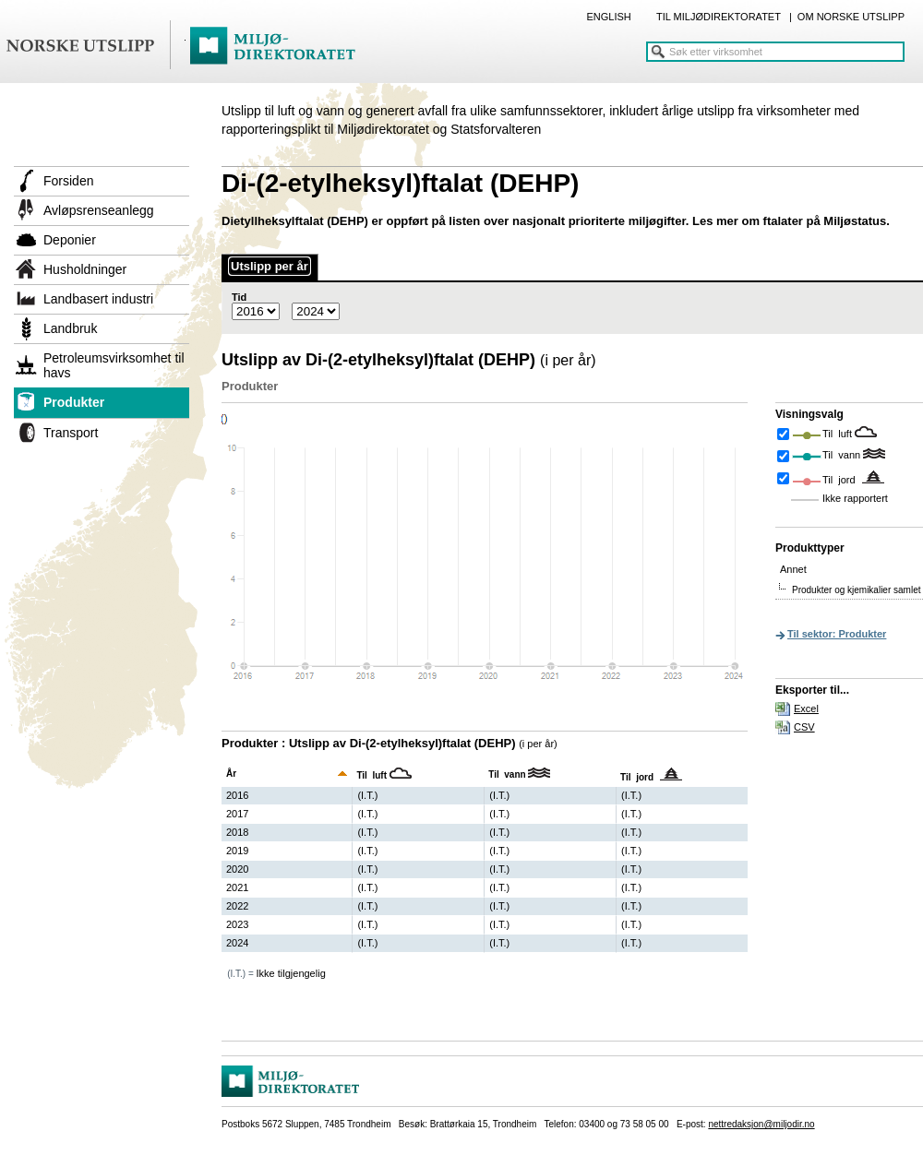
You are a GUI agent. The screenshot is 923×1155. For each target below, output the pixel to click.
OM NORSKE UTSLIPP (851, 16)
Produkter (73, 402)
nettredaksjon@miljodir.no (761, 1124)
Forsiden (68, 180)
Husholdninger (84, 269)
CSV (804, 726)
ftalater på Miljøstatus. (826, 221)
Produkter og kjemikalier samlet (856, 590)
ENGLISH (608, 16)
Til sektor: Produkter (836, 633)
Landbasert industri (98, 299)
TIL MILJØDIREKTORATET (718, 16)
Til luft (838, 433)
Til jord (840, 479)
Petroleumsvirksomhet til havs (114, 365)
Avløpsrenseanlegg (98, 210)
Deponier (69, 239)
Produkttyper (810, 548)
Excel (806, 708)
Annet (793, 569)
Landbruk (70, 328)
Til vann (842, 454)
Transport (70, 432)
